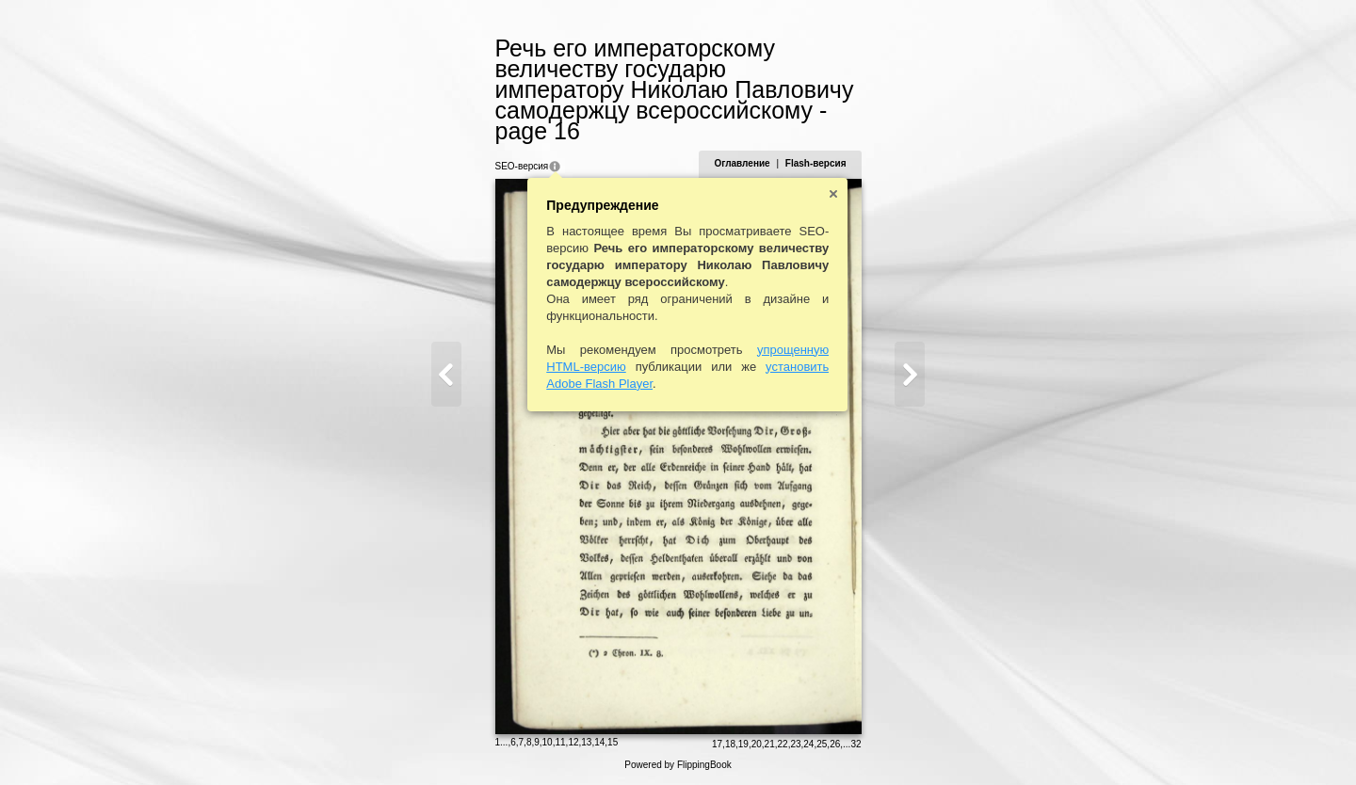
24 (808, 744)
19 (743, 744)
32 (855, 744)
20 (756, 744)
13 (586, 742)
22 (783, 744)
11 (560, 742)
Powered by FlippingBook (677, 765)
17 (717, 744)
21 (770, 744)
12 (573, 742)
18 (730, 744)
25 (821, 744)
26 (835, 744)
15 (612, 742)
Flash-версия (816, 163)
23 (795, 744)
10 (547, 742)
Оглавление (741, 163)
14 (599, 742)
